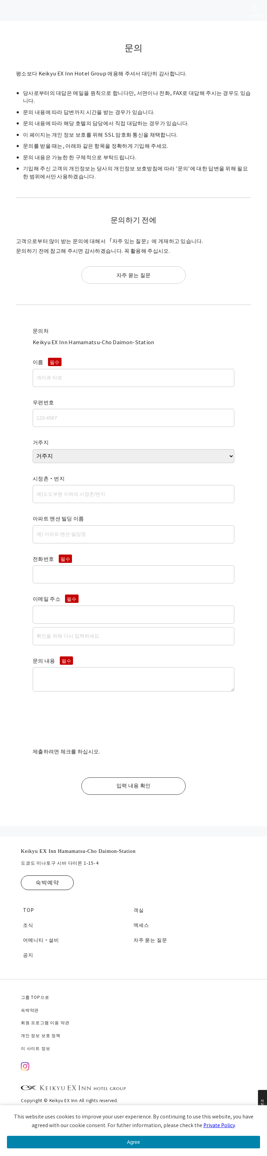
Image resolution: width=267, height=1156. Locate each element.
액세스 (141, 924)
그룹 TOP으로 (35, 997)
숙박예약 (47, 883)
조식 (28, 924)
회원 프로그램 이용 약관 (45, 1022)
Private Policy (219, 1125)
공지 (28, 954)
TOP (28, 909)
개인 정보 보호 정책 (40, 1035)
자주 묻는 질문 (133, 274)
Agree (133, 1142)
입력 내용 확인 (133, 786)
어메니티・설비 (41, 939)
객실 (139, 909)
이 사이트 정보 (35, 1048)
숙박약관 (30, 1010)
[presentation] (85, 722)
